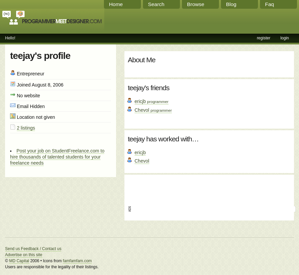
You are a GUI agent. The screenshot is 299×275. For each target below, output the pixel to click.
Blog (231, 4)
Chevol (153, 110)
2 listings (26, 128)
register (263, 38)
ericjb (152, 101)
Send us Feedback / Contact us (33, 248)
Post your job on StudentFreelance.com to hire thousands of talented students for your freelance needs (57, 157)
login (285, 38)
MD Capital (19, 261)
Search (156, 4)
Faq (269, 4)
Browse (195, 4)
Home (116, 4)
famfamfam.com (77, 261)
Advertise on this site (23, 254)
